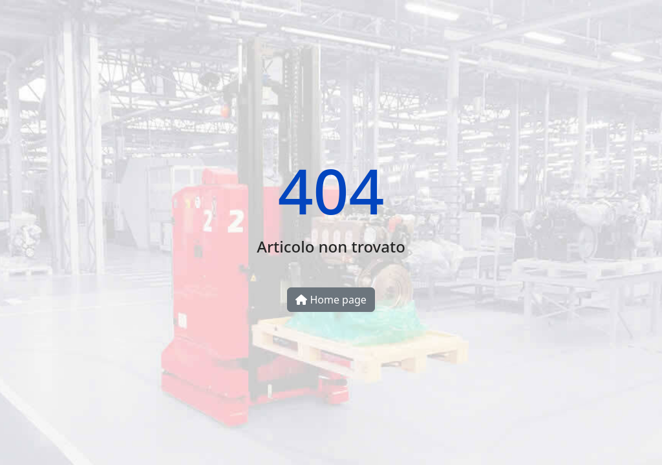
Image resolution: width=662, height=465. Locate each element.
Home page (331, 300)
